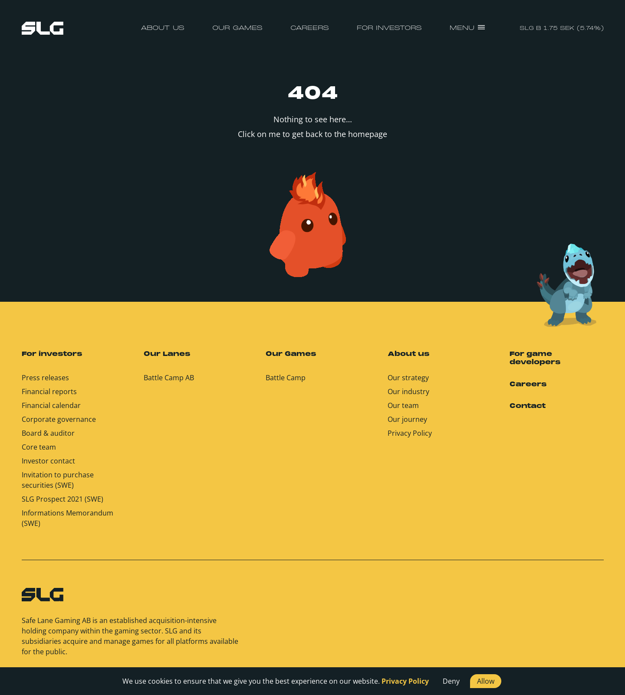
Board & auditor (48, 433)
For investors (389, 28)
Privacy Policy (410, 433)
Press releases (45, 377)
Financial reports (49, 391)
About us (162, 28)
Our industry (408, 391)
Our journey (407, 419)
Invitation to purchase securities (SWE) (58, 480)
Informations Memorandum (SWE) (67, 518)
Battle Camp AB (169, 377)
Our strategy (408, 377)
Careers (309, 28)
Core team (39, 447)
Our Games (237, 28)
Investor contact (48, 461)
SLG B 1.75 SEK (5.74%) (562, 29)
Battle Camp (286, 377)
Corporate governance (59, 419)
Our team (403, 405)
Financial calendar (51, 405)
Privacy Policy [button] (405, 681)
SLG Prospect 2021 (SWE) (62, 499)
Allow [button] (485, 681)
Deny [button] (451, 681)
